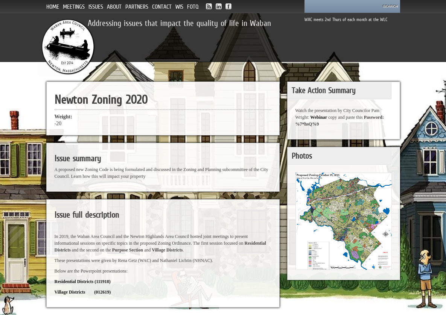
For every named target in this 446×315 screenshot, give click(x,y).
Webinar (318, 117)
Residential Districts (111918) (83, 281)
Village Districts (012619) (83, 292)
